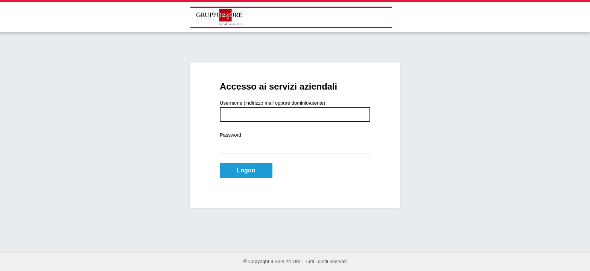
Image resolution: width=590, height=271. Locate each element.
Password (230, 135)
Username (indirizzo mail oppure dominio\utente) (272, 103)
